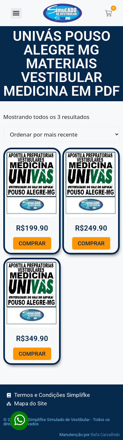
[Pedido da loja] (61, 134)
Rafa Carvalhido (105, 434)
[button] (16, 13)
